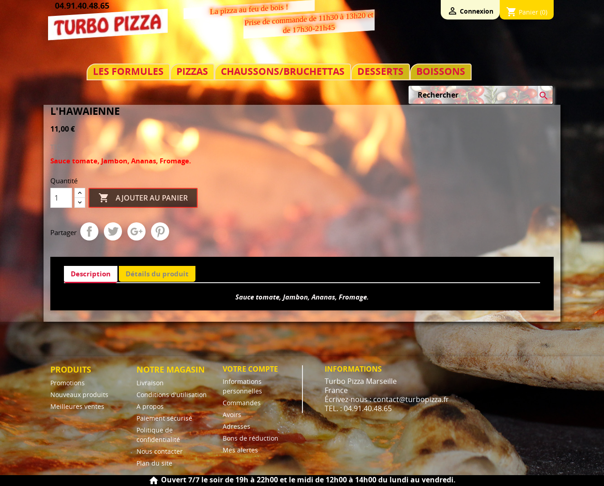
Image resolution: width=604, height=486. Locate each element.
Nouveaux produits (79, 394)
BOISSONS (440, 71)
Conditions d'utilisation (171, 394)
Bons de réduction (250, 438)
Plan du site (154, 463)
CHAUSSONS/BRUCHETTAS (283, 71)
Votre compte (250, 369)
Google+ (136, 231)
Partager (89, 231)
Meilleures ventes (77, 406)
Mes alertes (240, 450)
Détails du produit (157, 273)
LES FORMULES (128, 71)
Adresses (236, 426)
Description (91, 273)
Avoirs (232, 414)
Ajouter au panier (143, 198)
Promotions (67, 382)
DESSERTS (380, 71)
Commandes (242, 402)
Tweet (113, 231)
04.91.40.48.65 (82, 5)
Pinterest (160, 231)
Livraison (150, 382)
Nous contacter (159, 451)
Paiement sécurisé (164, 418)
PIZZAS (192, 71)
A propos (150, 406)
